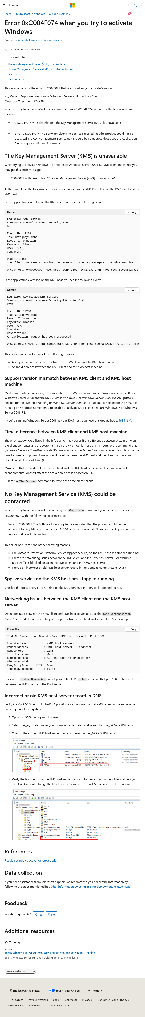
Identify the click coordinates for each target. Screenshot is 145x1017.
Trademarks (34, 1005)
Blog (54, 1000)
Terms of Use (15, 1005)
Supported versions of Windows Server (40, 40)
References (14, 74)
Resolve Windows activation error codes (31, 860)
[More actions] (137, 14)
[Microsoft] (72, 5)
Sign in (138, 5)
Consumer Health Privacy (112, 1000)
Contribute (71, 1000)
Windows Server (58, 13)
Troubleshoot (22, 13)
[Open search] (128, 5)
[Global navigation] (4, 5)
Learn (8, 13)
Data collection (16, 79)
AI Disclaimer (15, 1000)
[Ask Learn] (130, 14)
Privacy (86, 1000)
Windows (39, 13)
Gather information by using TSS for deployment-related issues (90, 886)
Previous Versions (37, 1000)
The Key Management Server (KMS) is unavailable (36, 64)
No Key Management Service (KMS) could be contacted (40, 69)
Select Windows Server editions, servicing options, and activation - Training (50, 952)
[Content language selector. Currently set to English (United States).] (25, 991)
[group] (72, 244)
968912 (123, 420)
